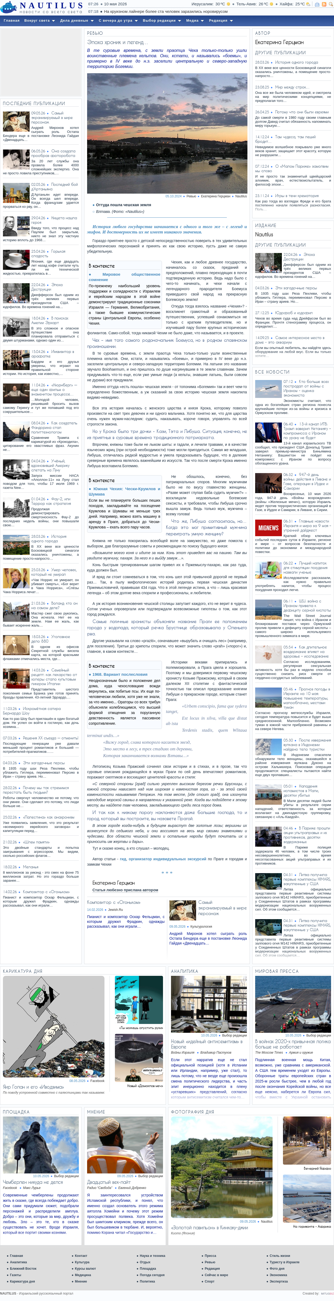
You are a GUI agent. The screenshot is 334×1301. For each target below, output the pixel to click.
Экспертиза (279, 1281)
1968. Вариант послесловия (119, 674)
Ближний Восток (23, 1269)
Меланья (30, 867)
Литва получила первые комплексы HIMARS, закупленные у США (307, 879)
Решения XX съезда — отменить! (50, 738)
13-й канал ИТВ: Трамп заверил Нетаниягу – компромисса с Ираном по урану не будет (307, 431)
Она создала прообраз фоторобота (53, 153)
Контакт (81, 1256)
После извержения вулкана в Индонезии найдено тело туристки (307, 744)
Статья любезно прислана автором (125, 890)
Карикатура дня (22, 1281)
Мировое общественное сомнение (124, 277)
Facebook (97, 1081)
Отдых (145, 1262)
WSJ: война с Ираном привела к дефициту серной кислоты (307, 605)
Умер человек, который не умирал (54, 572)
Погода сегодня (152, 1275)
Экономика (278, 1275)
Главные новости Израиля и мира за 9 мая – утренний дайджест (307, 525)
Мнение (81, 1281)
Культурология (201, 926)
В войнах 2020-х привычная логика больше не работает (293, 1044)
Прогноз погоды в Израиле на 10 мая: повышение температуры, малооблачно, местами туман (306, 698)
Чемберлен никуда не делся (33, 1182)
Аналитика (18, 1262)
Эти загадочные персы (44, 763)
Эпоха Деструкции (47, 286)
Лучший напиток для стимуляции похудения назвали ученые (305, 567)
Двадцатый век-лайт (109, 1182)
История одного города (48, 538)
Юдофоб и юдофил (294, 312)
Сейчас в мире (216, 1275)
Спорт (209, 1281)
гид (123, 859)
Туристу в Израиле (285, 1262)
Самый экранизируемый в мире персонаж (52, 117)
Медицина (83, 1275)
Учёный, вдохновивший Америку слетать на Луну (50, 465)
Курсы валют (85, 1269)
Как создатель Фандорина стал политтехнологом (54, 427)
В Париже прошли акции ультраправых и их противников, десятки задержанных (306, 835)
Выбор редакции (234, 1035)
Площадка (148, 1269)
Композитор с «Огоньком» (46, 891)
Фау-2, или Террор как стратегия (51, 501)
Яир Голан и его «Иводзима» (33, 1086)
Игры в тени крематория (297, 195)
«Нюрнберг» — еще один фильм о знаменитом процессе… (54, 389)
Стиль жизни (280, 1256)
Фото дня (277, 1269)
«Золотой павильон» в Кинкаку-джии (209, 1227)
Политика (147, 1281)
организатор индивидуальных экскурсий (167, 859)
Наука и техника (152, 1256)
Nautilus (241, 196)
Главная (16, 1256)
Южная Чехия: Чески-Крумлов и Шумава (124, 491)
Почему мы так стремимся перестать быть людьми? (36, 790)
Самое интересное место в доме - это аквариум (289, 339)
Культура (82, 1262)
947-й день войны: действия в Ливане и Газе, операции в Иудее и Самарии (307, 481)
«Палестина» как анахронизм (48, 817)
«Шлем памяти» (36, 842)
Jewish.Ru (115, 910)
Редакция (212, 1269)
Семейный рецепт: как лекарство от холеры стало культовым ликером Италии (54, 677)
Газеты (15, 1275)
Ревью (210, 1262)
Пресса (210, 1256)
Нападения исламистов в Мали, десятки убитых (301, 790)
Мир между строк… (292, 87)
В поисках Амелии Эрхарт (49, 320)
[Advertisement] (41, 62)
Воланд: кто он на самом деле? (54, 605)
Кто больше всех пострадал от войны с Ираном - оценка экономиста (306, 388)
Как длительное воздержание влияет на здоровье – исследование (306, 651)
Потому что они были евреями (302, 112)
